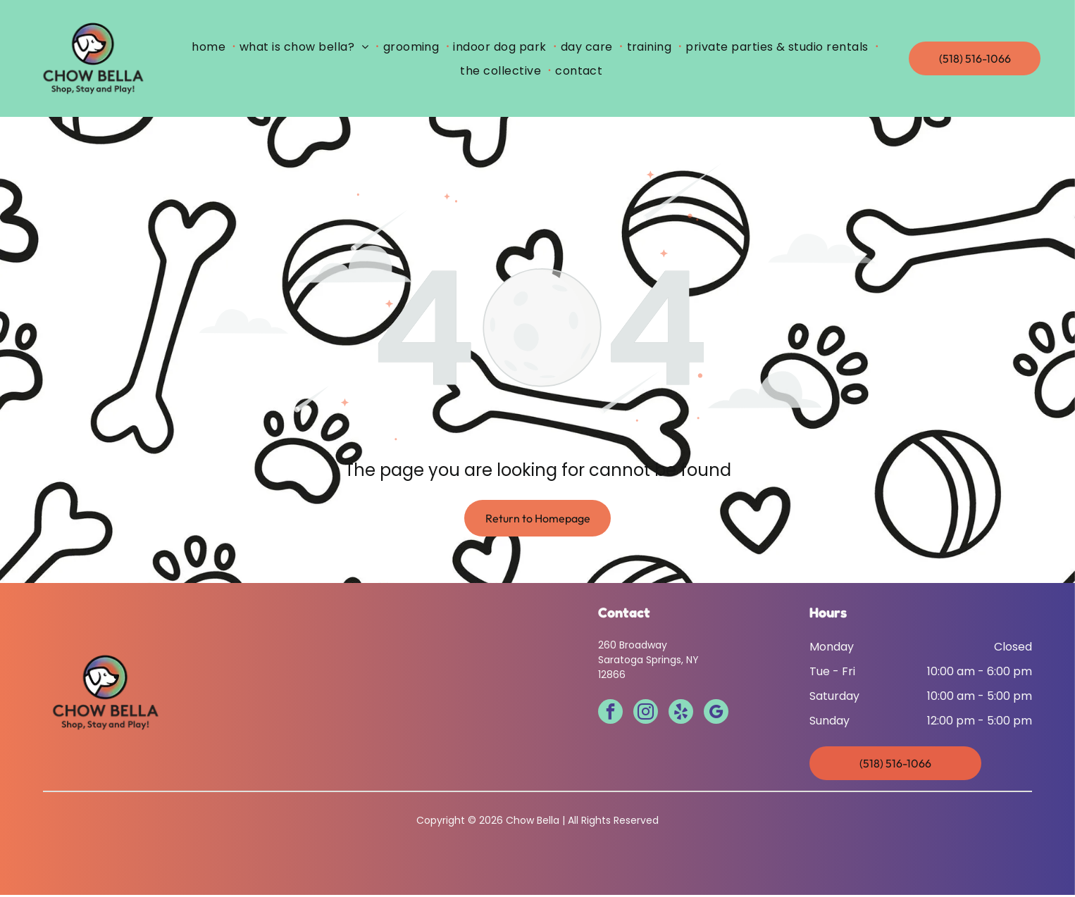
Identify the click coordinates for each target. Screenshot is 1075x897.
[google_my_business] (716, 715)
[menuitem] (211, 47)
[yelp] (681, 715)
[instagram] (645, 715)
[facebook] (610, 715)
